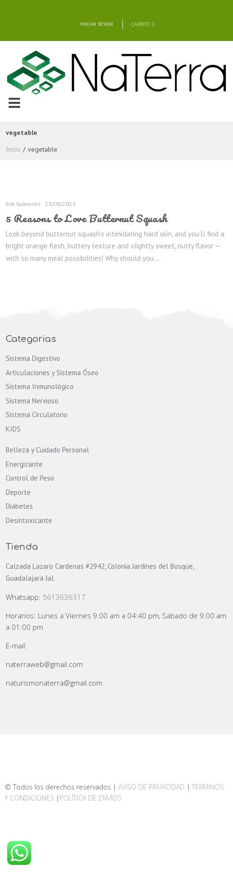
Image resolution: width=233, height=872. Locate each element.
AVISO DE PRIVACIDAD (151, 786)
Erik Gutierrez (23, 203)
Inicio (13, 149)
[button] (14, 103)
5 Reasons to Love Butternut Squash (86, 218)
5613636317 (64, 597)
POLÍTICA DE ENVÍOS (90, 797)
